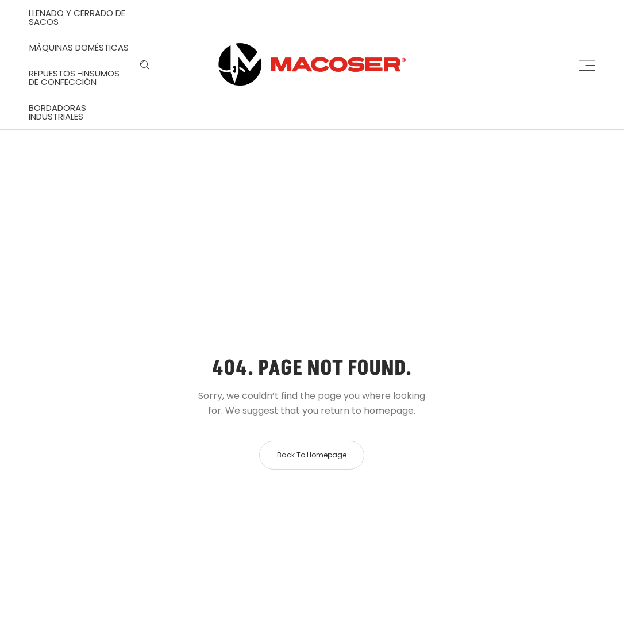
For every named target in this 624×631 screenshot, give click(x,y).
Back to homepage (311, 455)
